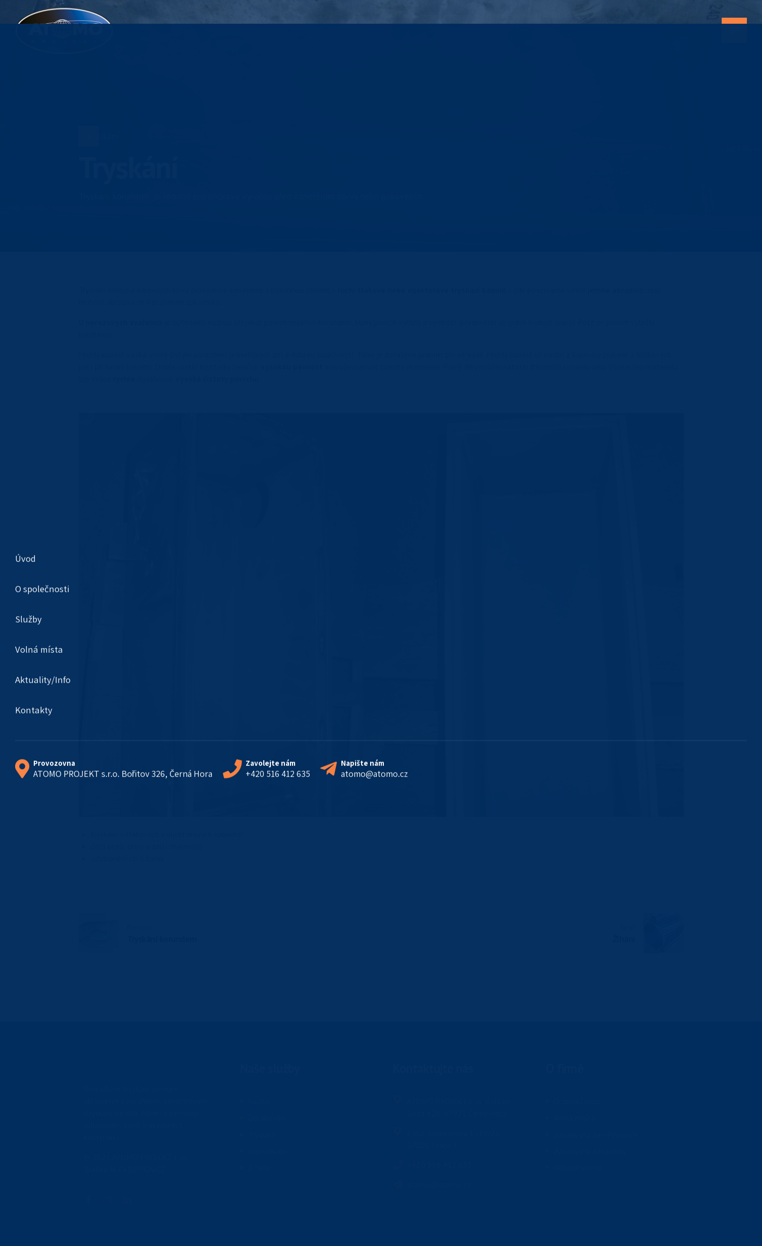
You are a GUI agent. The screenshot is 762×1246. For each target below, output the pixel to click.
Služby (259, 1101)
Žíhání (259, 1167)
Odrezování (267, 1151)
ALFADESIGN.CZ (137, 1169)
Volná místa (574, 1118)
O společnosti (577, 1101)
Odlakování (267, 1118)
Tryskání (102, 136)
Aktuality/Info (578, 1167)
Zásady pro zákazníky (590, 1151)
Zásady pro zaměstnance (596, 1134)
